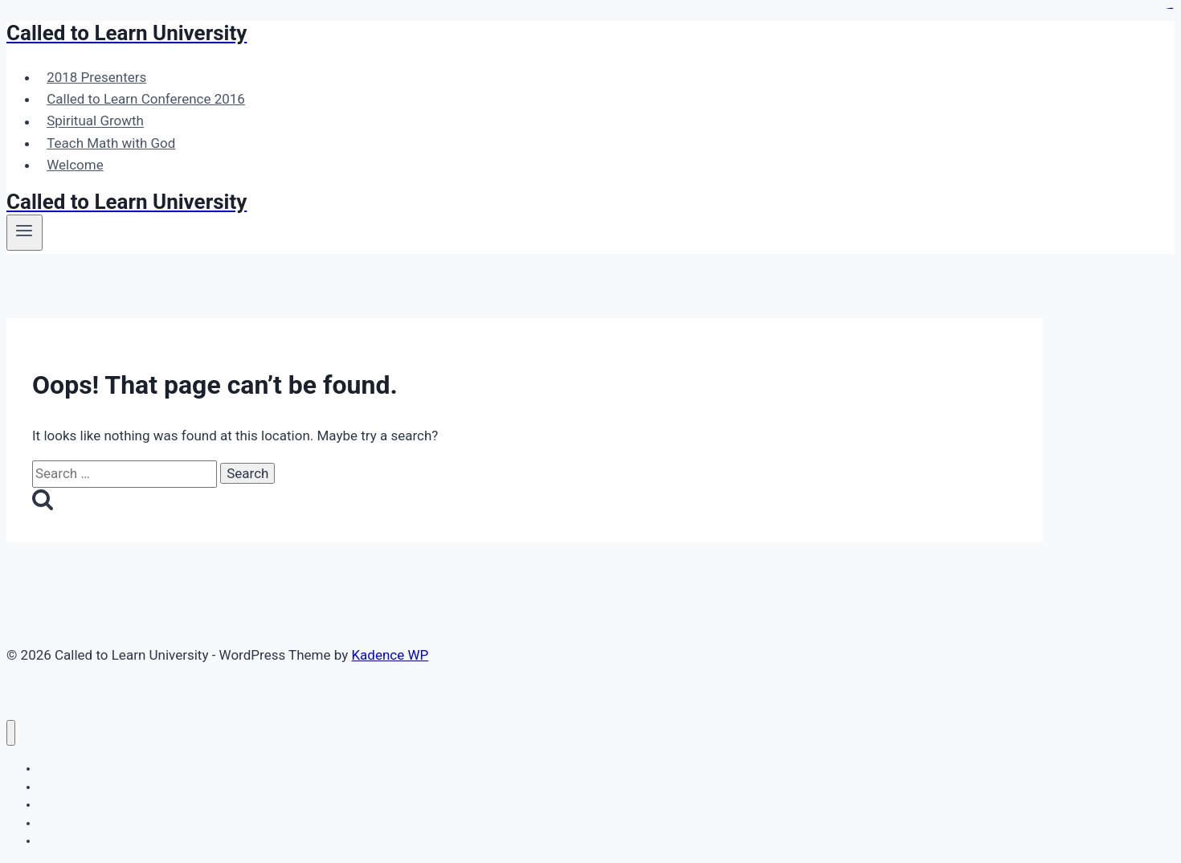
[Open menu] (24, 232)
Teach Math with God (111, 143)
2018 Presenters (96, 77)
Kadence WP (389, 655)
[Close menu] (10, 733)
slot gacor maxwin (1170, 8)
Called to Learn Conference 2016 (146, 99)
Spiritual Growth (95, 121)
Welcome (75, 165)
